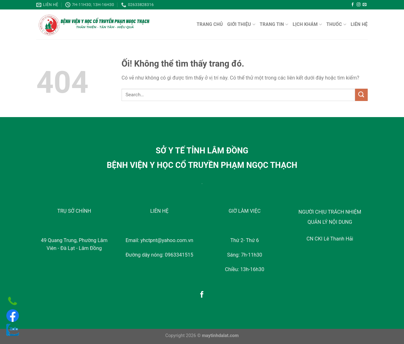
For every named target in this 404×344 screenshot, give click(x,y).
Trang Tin (274, 24)
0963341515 (179, 255)
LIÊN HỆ (359, 24)
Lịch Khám (307, 24)
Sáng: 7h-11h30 (244, 255)
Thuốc (336, 24)
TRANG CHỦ (210, 24)
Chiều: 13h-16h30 (244, 269)
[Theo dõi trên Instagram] (358, 5)
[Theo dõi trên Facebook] (352, 5)
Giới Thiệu (241, 24)
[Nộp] (361, 95)
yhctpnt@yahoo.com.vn (166, 240)
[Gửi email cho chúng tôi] (364, 5)
